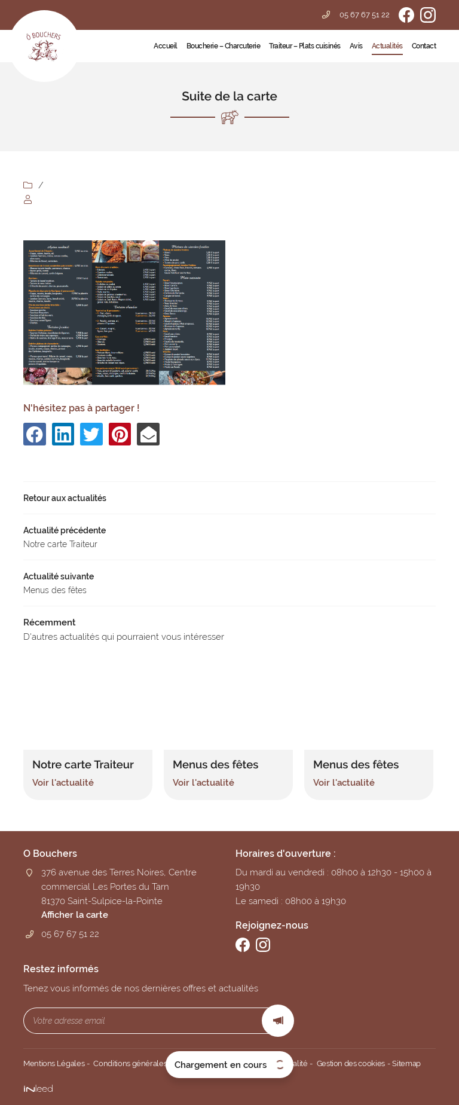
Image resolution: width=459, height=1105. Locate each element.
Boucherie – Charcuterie (223, 45)
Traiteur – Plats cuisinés (305, 45)
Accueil (166, 45)
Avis (356, 45)
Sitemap (398, 1063)
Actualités (387, 45)
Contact (424, 45)
